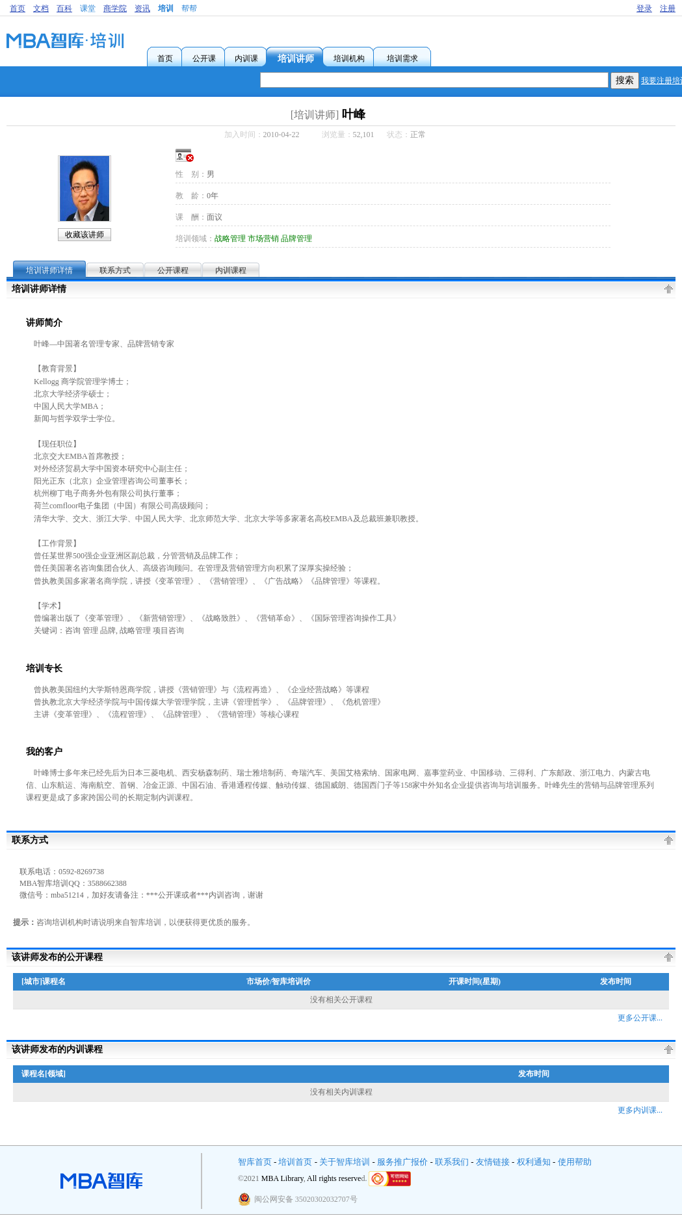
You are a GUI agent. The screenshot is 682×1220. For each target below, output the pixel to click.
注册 (667, 8)
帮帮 (189, 8)
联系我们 (452, 1162)
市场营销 (263, 238)
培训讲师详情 (49, 270)
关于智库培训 (344, 1162)
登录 (644, 8)
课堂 (88, 8)
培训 (166, 8)
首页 (17, 8)
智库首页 (255, 1162)
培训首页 (295, 1162)
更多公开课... (640, 1017)
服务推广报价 (402, 1162)
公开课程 (173, 270)
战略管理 (230, 238)
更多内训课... (640, 1110)
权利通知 (534, 1162)
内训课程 (230, 270)
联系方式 (115, 270)
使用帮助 (575, 1162)
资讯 (142, 8)
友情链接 (493, 1162)
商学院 (115, 8)
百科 (64, 8)
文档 (41, 8)
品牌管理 (296, 238)
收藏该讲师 (84, 234)
